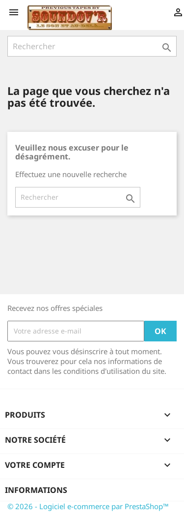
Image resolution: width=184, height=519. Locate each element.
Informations (36, 490)
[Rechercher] (92, 46)
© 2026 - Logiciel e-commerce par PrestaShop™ (88, 506)
